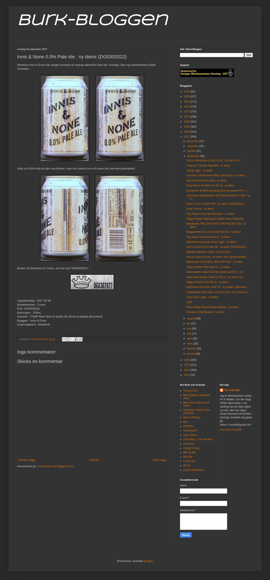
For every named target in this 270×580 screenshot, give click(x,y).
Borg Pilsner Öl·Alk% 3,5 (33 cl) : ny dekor (210, 185)
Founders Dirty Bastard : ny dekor (205, 312)
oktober (191, 151)
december (193, 141)
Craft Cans (189, 461)
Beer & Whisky (191, 417)
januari (191, 353)
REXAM (187, 456)
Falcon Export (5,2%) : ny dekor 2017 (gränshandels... (217, 256)
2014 (187, 370)
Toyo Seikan (190, 435)
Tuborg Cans (190, 390)
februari (191, 348)
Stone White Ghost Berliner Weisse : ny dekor (212, 307)
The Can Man (232, 390)
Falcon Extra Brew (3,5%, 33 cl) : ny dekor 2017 (213, 160)
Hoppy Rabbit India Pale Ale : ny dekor (208, 267)
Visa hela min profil (231, 429)
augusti (191, 318)
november (193, 146)
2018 (187, 131)
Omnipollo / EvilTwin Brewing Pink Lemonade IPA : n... (217, 190)
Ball (185, 421)
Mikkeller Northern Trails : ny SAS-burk (208, 252)
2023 (187, 106)
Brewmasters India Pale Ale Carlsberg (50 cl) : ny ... (215, 271)
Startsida (94, 460)
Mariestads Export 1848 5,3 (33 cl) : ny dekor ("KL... (216, 277)
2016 (187, 359)
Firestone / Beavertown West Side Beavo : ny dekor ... (217, 175)
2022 (187, 111)
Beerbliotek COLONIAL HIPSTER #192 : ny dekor (214, 261)
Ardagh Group (191, 448)
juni (189, 328)
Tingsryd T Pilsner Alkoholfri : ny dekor (208, 165)
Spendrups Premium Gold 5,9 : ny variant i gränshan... (217, 286)
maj (189, 333)
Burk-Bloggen (92, 21)
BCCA (186, 465)
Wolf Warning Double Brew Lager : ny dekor (211, 241)
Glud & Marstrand (193, 469)
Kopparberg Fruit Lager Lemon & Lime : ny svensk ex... (217, 292)
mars (190, 343)
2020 (187, 121)
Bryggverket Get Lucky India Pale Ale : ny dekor (213, 231)
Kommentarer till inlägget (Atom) (55, 466)
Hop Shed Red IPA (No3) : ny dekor (206, 180)
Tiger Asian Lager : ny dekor (202, 297)
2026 (187, 91)
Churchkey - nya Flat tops (198, 439)
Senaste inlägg (26, 460)
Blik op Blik (189, 452)
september (193, 156)
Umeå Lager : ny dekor (199, 170)
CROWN (188, 426)
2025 (187, 96)
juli (189, 323)
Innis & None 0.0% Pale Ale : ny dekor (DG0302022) (216, 246)
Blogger (148, 561)
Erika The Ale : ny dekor (200, 208)
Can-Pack (189, 443)
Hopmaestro (190, 430)
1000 (189, 302)
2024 (187, 101)
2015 (187, 364)
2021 (187, 116)
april (190, 338)
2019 (187, 126)
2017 (187, 136)
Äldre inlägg (159, 460)
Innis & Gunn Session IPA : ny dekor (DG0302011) (215, 203)
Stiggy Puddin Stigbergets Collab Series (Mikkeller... (216, 218)
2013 (187, 374)
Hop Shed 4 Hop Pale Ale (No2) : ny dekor (210, 213)
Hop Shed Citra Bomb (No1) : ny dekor (208, 237)
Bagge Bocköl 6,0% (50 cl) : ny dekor (207, 282)
